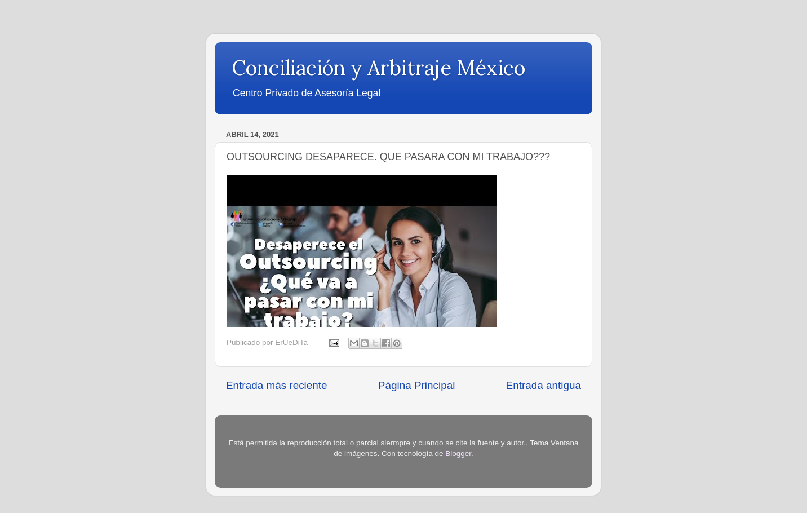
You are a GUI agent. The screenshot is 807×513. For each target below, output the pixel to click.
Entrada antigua (543, 385)
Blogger (458, 453)
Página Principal (416, 385)
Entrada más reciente (276, 385)
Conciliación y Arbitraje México (378, 68)
